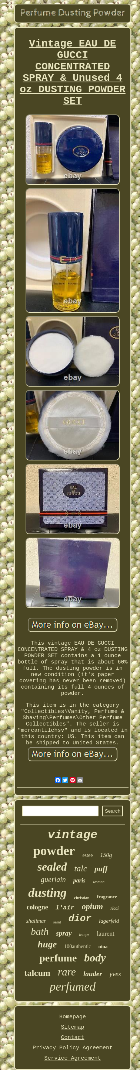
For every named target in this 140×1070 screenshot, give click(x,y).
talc (80, 868)
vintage (72, 835)
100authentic (77, 946)
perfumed (73, 986)
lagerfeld (109, 921)
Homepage (72, 1017)
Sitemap (72, 1027)
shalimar (36, 921)
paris (79, 880)
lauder (92, 974)
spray (63, 933)
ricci (114, 908)
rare (67, 972)
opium (92, 906)
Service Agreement (72, 1058)
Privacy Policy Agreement (73, 1048)
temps (84, 934)
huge (47, 944)
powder (54, 851)
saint (57, 922)
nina (103, 946)
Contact (72, 1038)
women (98, 881)
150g (106, 855)
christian (82, 897)
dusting (47, 892)
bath (40, 931)
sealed (52, 866)
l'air (65, 907)
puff (101, 868)
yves (115, 974)
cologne (37, 907)
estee (87, 855)
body (95, 957)
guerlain (53, 879)
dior (80, 918)
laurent (105, 933)
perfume (58, 958)
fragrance (107, 896)
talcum (37, 973)
